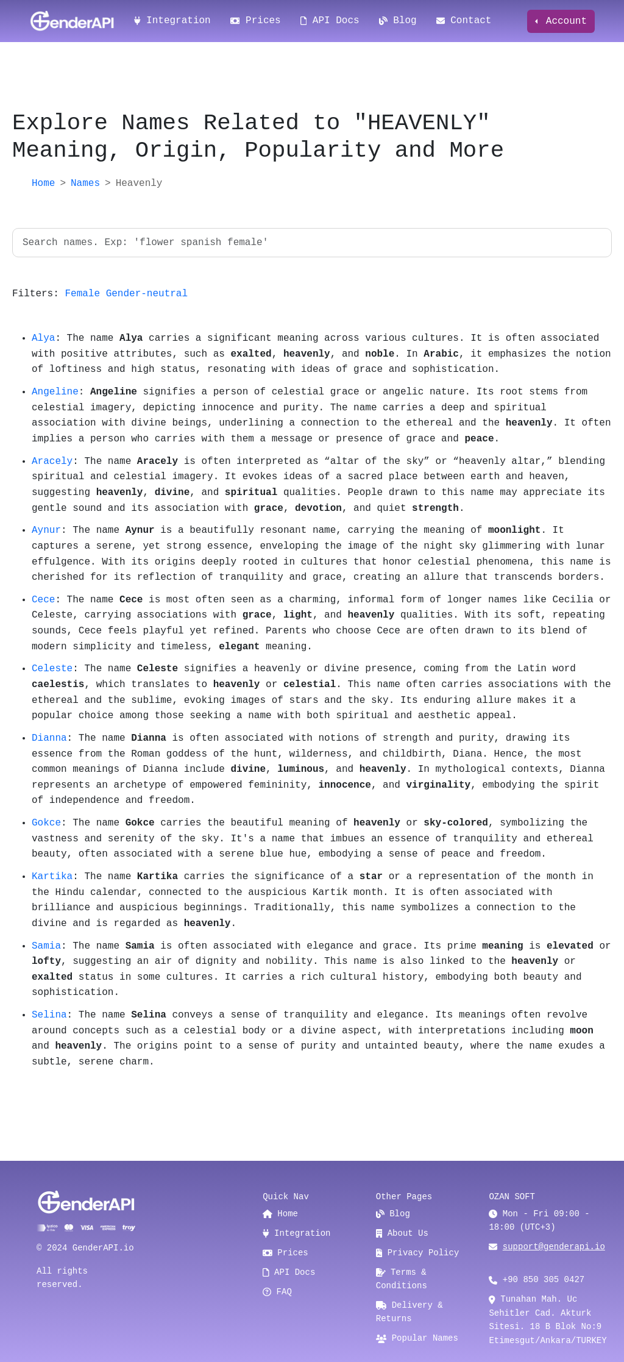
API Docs (330, 20)
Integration (172, 20)
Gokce (46, 823)
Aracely (52, 461)
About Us (402, 1233)
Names (85, 183)
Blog (398, 20)
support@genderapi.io (554, 1247)
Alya (43, 338)
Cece (43, 599)
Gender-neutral (147, 293)
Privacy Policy (417, 1253)
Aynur (46, 530)
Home (43, 183)
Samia (46, 946)
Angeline (55, 392)
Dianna (49, 738)
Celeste (52, 668)
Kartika (52, 876)
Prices (255, 20)
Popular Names (417, 1338)
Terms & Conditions (401, 1279)
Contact (464, 20)
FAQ (277, 1292)
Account (563, 21)
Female (82, 293)
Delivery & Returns (409, 1312)
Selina (49, 1015)
